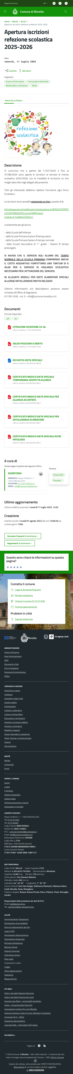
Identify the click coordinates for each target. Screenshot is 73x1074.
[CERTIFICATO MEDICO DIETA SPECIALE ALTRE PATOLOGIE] (9, 437)
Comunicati (9, 764)
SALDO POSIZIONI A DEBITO (28, 343)
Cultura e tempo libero (13, 714)
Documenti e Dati (11, 664)
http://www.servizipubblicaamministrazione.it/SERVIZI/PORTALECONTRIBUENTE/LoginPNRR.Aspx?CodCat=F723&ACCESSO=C (36, 213)
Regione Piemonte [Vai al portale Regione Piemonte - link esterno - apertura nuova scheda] (11, 3)
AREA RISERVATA (35, 1070)
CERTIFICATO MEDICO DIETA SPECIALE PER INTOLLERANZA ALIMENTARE (36, 418)
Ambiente (8, 694)
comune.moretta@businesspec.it (23, 831)
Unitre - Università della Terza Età (18, 1005)
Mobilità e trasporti (12, 730)
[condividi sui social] (10, 71)
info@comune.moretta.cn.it (26, 486)
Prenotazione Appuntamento (16, 935)
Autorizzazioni (10, 706)
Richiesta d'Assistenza (13, 943)
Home (6, 21)
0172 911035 (13, 819)
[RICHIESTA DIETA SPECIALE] (9, 361)
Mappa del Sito (10, 978)
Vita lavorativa (10, 746)
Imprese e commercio (13, 726)
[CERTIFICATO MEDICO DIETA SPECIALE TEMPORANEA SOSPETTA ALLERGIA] (9, 377)
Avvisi (23, 21)
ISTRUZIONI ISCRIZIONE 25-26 (29, 327)
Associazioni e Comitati (13, 806)
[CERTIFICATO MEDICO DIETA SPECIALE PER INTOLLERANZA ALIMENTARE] (9, 417)
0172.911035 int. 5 (26, 483)
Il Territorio (8, 790)
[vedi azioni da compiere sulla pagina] (25, 71)
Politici (7, 676)
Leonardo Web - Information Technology (21, 1025)
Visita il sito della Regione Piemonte (19, 993)
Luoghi (7, 786)
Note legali (8, 959)
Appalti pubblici (10, 702)
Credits (7, 966)
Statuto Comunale (12, 951)
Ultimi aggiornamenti (13, 970)
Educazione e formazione (14, 718)
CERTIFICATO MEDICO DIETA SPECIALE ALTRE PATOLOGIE (37, 437)
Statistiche (8, 974)
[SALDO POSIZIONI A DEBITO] (9, 344)
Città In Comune (57, 1057)
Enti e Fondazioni (11, 668)
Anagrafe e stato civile (13, 698)
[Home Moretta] (27, 12)
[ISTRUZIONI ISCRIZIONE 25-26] (9, 327)
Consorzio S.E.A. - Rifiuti (14, 1017)
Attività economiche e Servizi (16, 802)
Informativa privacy (12, 955)
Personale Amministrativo (15, 672)
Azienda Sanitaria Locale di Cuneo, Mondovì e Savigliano (27, 1013)
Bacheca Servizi (10, 947)
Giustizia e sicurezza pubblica (16, 722)
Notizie (7, 760)
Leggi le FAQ (9, 931)
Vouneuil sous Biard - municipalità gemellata (22, 1001)
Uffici (6, 660)
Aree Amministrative (12, 656)
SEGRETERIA (15, 473)
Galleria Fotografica (12, 794)
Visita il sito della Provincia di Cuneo (19, 997)
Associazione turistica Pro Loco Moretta (20, 1009)
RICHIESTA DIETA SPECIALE (27, 360)
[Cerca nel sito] (66, 12)
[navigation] (4, 11)
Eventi (7, 782)
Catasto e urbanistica (13, 710)
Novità (15, 21)
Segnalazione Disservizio (14, 939)
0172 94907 (13, 822)
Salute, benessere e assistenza (17, 734)
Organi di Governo (11, 652)
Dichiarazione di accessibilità (16, 923)
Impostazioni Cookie (12, 962)
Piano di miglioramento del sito (17, 927)
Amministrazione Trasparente (16, 919)
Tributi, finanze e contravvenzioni (17, 738)
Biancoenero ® (20, 1067)
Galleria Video (10, 798)
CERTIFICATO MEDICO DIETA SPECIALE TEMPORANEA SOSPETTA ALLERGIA (33, 378)
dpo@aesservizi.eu (17, 903)
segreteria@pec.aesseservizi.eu (21, 906)
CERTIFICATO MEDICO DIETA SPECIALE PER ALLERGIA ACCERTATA (36, 398)
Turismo (7, 742)
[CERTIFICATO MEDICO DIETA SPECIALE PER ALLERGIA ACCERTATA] (9, 397)
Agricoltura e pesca (12, 690)
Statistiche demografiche (14, 1021)
